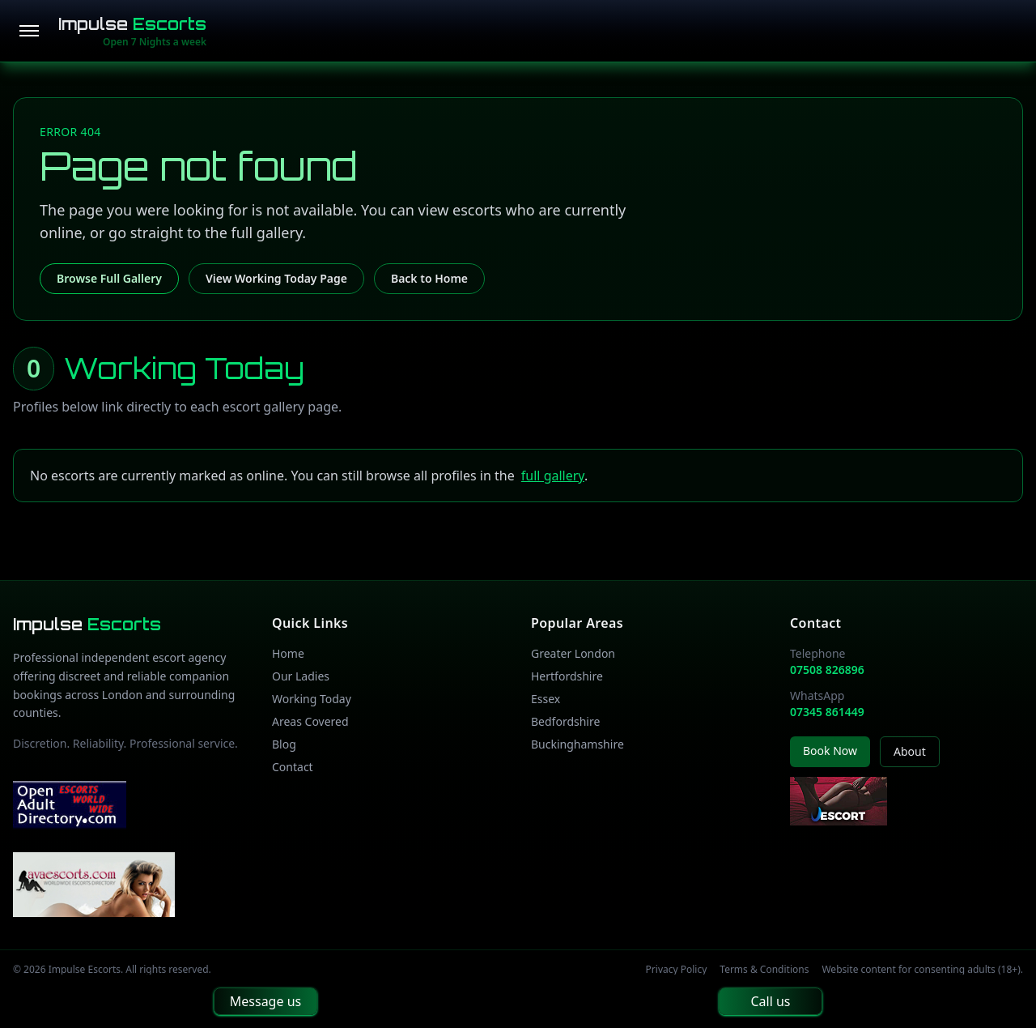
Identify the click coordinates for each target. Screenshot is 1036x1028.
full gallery (552, 475)
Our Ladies (300, 676)
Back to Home (429, 278)
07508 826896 (827, 669)
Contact (292, 766)
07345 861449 (827, 711)
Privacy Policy (676, 969)
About (910, 751)
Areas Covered (310, 721)
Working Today (311, 698)
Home (288, 653)
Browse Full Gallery (109, 278)
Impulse (132, 24)
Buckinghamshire (577, 744)
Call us (770, 1001)
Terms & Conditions (764, 969)
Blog (284, 744)
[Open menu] (29, 31)
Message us (265, 1001)
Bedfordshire (565, 721)
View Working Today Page (276, 278)
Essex (545, 698)
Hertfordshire (567, 676)
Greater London (573, 653)
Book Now (830, 750)
